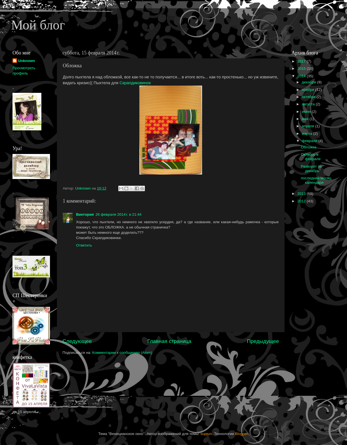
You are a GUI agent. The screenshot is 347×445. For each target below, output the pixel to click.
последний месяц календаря (316, 180)
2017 (302, 61)
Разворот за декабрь (311, 168)
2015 (302, 68)
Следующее (77, 341)
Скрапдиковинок (135, 83)
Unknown (26, 61)
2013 (302, 194)
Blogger (241, 434)
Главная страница (169, 341)
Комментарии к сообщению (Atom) (122, 352)
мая (306, 119)
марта (307, 133)
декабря (309, 82)
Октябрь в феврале (311, 156)
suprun (206, 434)
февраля (310, 141)
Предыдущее (263, 341)
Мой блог (38, 25)
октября (309, 97)
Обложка (308, 147)
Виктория (85, 214)
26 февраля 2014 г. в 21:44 (118, 214)
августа (309, 104)
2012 (302, 201)
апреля (308, 126)
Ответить (84, 245)
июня (307, 112)
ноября (308, 90)
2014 (302, 76)
